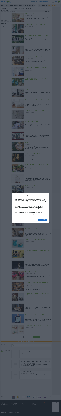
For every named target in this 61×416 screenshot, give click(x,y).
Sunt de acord (42, 219)
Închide (18, 219)
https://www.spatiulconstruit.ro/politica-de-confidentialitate (25, 215)
